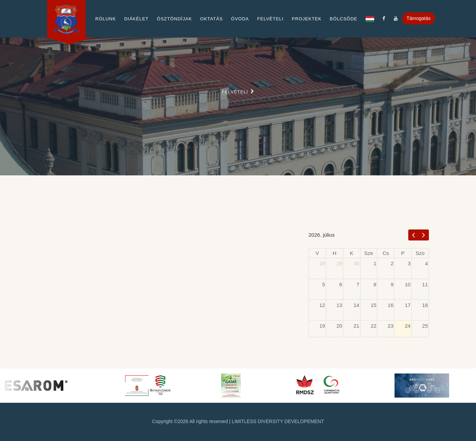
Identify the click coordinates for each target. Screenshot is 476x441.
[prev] (413, 234)
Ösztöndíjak (174, 18)
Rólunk (105, 18)
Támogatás (419, 18)
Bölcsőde (343, 18)
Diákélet (136, 18)
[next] (423, 234)
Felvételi (270, 18)
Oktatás (211, 18)
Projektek (306, 18)
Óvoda (240, 18)
